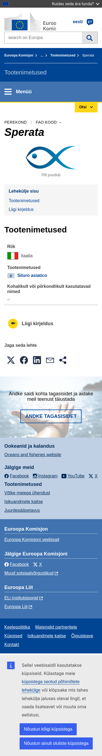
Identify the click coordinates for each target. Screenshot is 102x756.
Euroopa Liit (15, 606)
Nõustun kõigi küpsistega (48, 729)
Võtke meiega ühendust (27, 493)
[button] (10, 360)
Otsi (89, 37)
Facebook (16, 564)
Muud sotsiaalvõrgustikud (29, 573)
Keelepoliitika (17, 627)
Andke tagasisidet (51, 416)
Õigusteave (82, 636)
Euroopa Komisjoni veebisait (31, 539)
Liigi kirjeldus (21, 209)
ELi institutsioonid (21, 598)
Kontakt (11, 644)
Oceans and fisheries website (32, 454)
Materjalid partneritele (56, 627)
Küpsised (13, 636)
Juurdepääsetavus (22, 510)
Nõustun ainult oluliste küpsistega (56, 743)
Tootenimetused (62, 55)
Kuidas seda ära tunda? (75, 3)
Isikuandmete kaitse (23, 501)
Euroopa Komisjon (18, 55)
